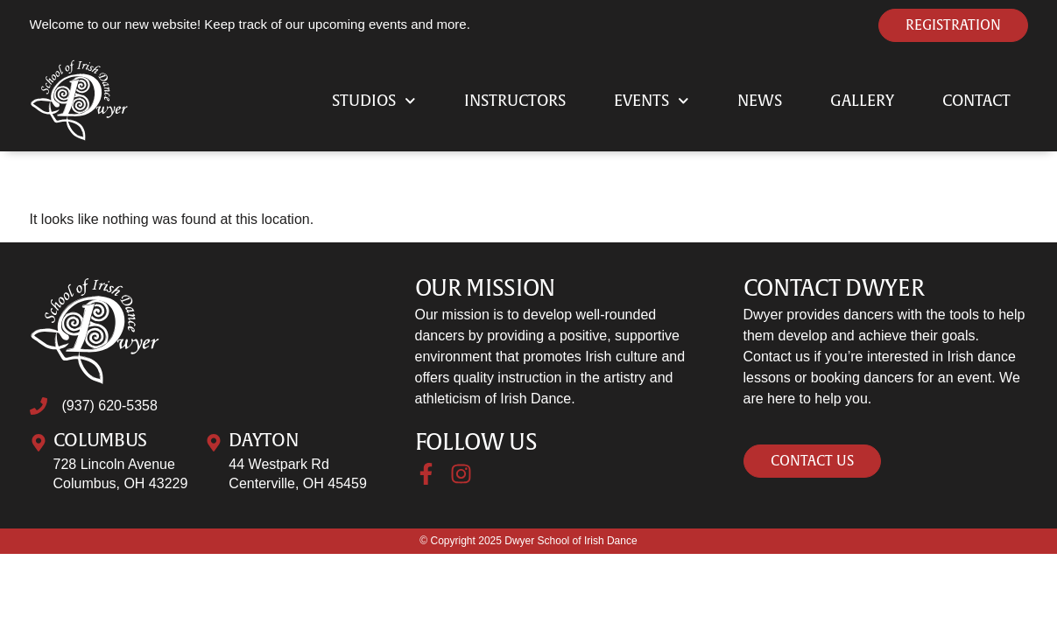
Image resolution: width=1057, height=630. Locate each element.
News (759, 101)
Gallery (862, 101)
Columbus (100, 440)
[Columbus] (38, 443)
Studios (374, 101)
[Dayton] (213, 443)
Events (651, 101)
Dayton (264, 440)
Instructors (515, 101)
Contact (976, 101)
